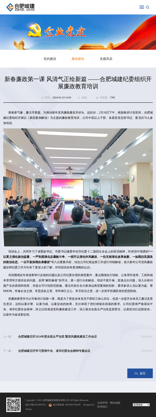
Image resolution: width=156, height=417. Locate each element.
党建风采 (106, 59)
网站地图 (115, 402)
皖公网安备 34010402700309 (68, 405)
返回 (142, 373)
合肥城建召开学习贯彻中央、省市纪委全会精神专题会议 (54, 350)
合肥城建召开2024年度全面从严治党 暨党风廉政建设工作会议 (57, 336)
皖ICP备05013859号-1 (35, 405)
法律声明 (102, 402)
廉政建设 (78, 59)
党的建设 (49, 59)
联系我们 (102, 406)
